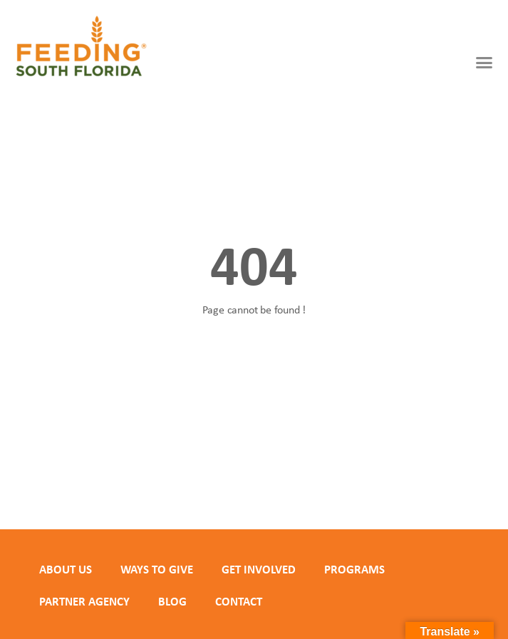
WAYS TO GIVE (156, 569)
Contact (238, 601)
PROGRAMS (354, 569)
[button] (484, 62)
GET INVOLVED (259, 569)
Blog (172, 601)
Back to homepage (254, 359)
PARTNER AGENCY (84, 601)
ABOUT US (65, 569)
